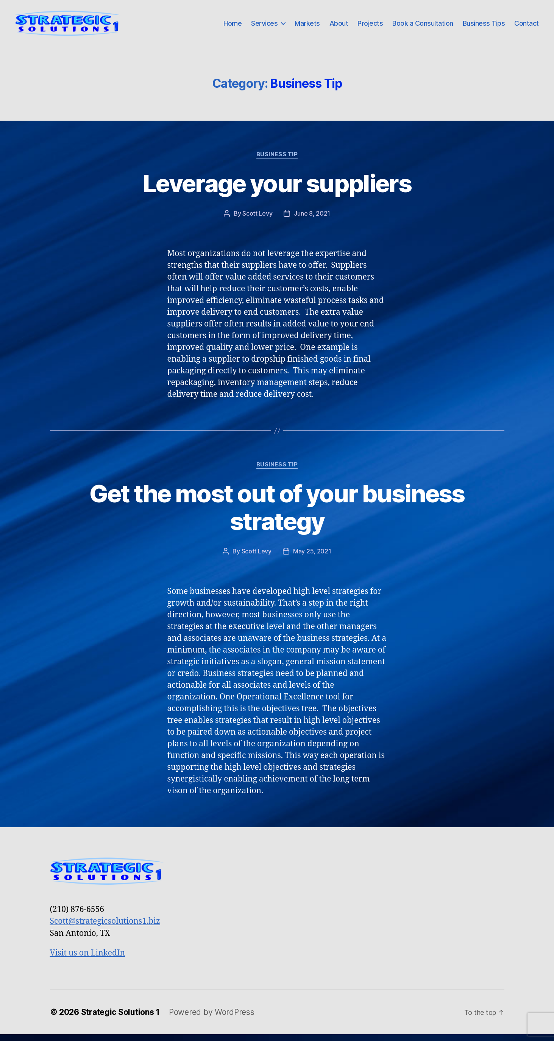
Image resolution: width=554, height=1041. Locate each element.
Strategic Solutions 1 (120, 1018)
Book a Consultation (422, 26)
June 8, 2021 (312, 220)
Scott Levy (257, 220)
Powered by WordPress (211, 1018)
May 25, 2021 (312, 557)
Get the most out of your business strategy (276, 514)
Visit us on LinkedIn (87, 960)
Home (232, 26)
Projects (370, 26)
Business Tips (484, 26)
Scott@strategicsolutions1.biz (105, 928)
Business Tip (277, 160)
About (338, 26)
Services (264, 26)
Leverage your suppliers (277, 189)
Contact (526, 26)
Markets (307, 26)
